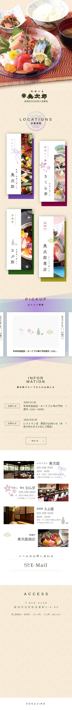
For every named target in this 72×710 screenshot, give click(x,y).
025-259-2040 (27, 492)
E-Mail (39, 565)
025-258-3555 (45, 468)
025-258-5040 (45, 513)
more (35, 441)
